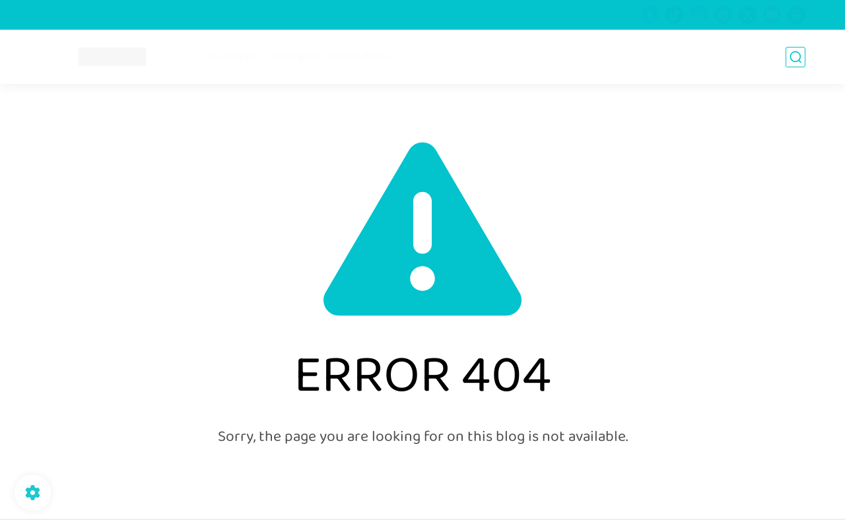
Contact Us (321, 15)
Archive (267, 15)
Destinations (359, 57)
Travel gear (293, 57)
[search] (795, 57)
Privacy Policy (125, 15)
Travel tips (232, 57)
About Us (63, 15)
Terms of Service (202, 15)
